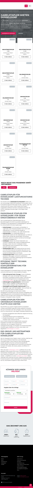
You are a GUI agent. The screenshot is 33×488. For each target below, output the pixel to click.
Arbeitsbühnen (4, 461)
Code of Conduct (20, 465)
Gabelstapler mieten (14, 349)
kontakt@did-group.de (24, 476)
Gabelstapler (3, 463)
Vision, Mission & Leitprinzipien (23, 464)
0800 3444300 (23, 475)
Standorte (19, 461)
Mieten (6, 10)
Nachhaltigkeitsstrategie (22, 467)
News (18, 470)
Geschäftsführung (20, 463)
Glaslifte (2, 464)
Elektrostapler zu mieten (13, 328)
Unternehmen (20, 458)
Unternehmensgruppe (21, 460)
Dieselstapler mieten (8, 280)
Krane (2, 460)
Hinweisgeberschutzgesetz (22, 468)
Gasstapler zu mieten (21, 355)
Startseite (2, 10)
